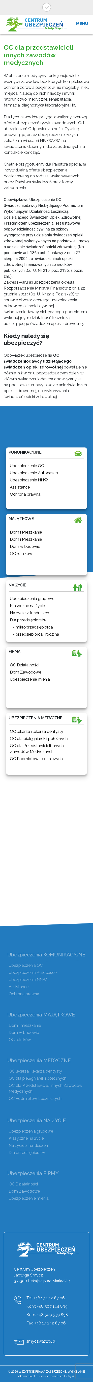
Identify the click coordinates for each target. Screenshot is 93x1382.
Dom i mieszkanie (25, 1025)
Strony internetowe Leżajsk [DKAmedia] (56, 1376)
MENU (82, 23)
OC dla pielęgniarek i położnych (37, 1078)
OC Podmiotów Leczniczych (35, 1098)
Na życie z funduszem (29, 1145)
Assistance (19, 986)
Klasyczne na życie (26, 1138)
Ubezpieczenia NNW (28, 979)
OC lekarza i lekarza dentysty (35, 1071)
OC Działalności (23, 1184)
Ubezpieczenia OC (26, 965)
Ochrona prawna (24, 994)
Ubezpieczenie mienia (29, 1198)
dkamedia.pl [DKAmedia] (26, 1376)
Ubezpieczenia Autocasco (33, 972)
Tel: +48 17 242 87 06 (45, 1298)
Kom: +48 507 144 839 (46, 1306)
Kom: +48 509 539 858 (47, 1314)
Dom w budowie (24, 1032)
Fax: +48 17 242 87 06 (46, 1323)
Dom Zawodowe (24, 1191)
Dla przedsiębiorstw (27, 1152)
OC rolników (20, 1039)
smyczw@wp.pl (40, 1341)
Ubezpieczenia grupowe (31, 1131)
